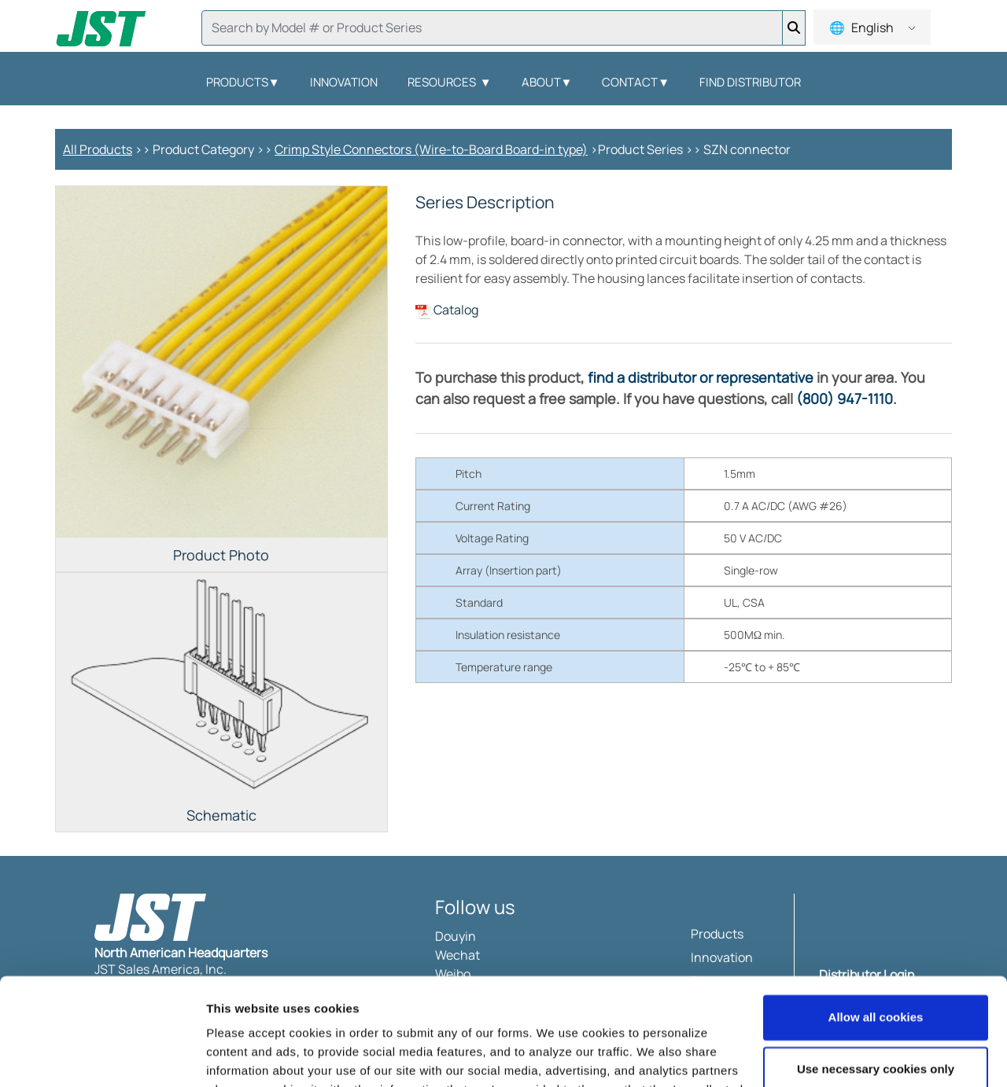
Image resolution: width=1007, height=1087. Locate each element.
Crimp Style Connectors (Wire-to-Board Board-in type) (431, 149)
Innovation (344, 82)
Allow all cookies (876, 921)
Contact (635, 82)
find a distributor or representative (700, 377)
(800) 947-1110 (844, 398)
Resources (450, 82)
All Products (97, 149)
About (547, 82)
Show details (242, 1056)
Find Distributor (750, 82)
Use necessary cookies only (875, 972)
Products (243, 82)
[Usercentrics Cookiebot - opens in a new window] (102, 1056)
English (871, 27)
